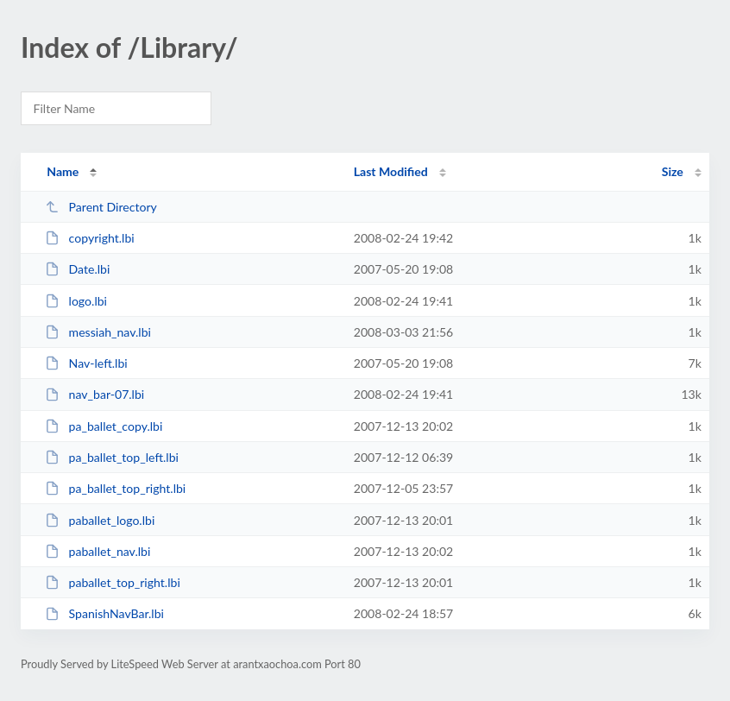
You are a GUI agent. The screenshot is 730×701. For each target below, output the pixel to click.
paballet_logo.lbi (99, 520)
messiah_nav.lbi (98, 332)
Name (63, 171)
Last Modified (391, 171)
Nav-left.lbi (86, 363)
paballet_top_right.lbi (112, 582)
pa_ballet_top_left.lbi (112, 457)
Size (672, 171)
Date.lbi (77, 269)
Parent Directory (101, 206)
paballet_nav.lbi (97, 551)
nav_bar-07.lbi (94, 394)
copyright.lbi (90, 238)
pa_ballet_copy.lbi (103, 426)
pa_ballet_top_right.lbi (115, 488)
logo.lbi (76, 301)
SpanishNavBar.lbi (104, 613)
